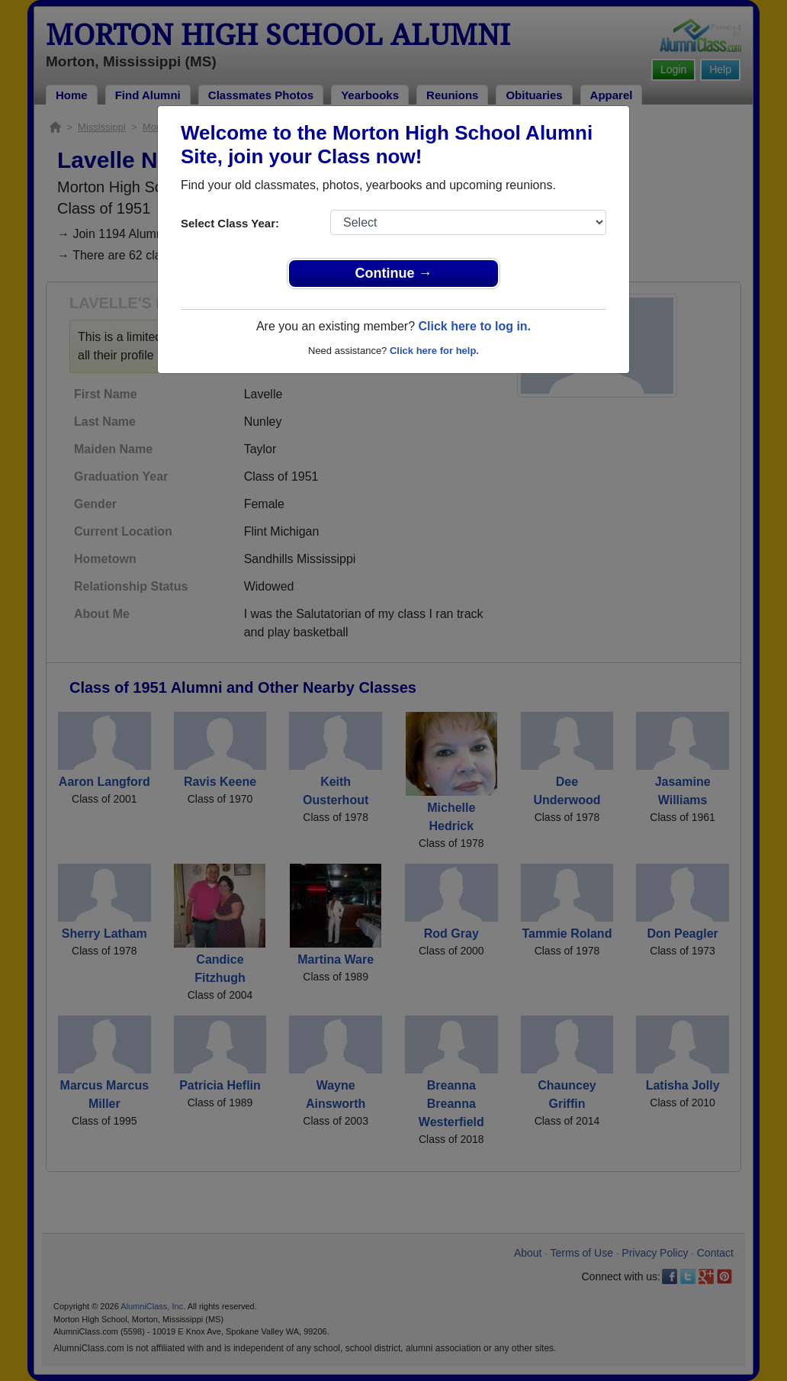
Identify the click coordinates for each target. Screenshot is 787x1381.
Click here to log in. (474, 326)
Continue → (393, 273)
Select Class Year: (230, 223)
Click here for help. (434, 350)
